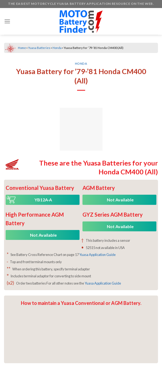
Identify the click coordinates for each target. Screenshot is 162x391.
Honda (57, 47)
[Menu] (7, 21)
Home (22, 47)
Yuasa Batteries (39, 47)
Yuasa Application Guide (97, 254)
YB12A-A (43, 199)
